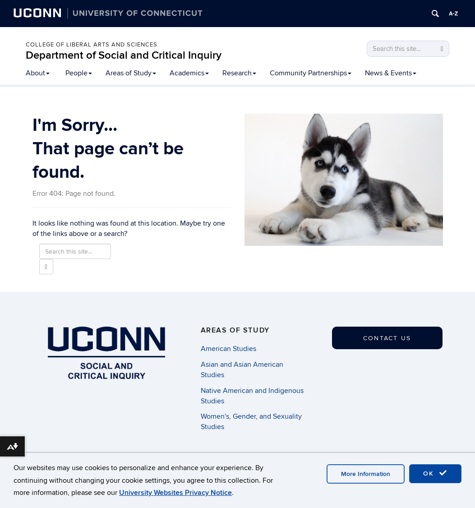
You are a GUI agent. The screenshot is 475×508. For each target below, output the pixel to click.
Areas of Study (131, 73)
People (78, 73)
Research (239, 73)
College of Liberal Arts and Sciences (91, 44)
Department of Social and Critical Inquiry (123, 55)
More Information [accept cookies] (365, 474)
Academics (189, 73)
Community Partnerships (310, 73)
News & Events (390, 73)
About (38, 73)
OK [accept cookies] (435, 473)
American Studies (228, 348)
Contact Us (387, 338)
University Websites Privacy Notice (175, 492)
